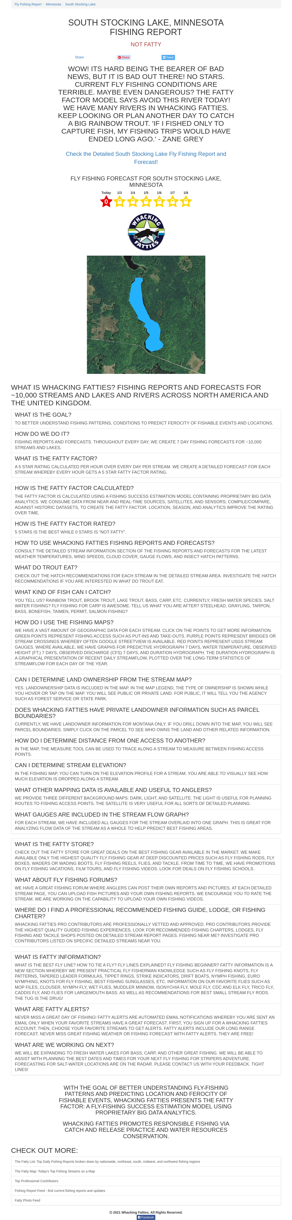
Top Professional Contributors (36, 1181)
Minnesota (53, 4)
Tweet (168, 57)
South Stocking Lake (80, 4)
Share (79, 57)
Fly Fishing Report (28, 4)
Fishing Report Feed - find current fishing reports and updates (60, 1191)
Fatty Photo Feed (27, 1200)
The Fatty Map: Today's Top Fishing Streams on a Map (55, 1171)
